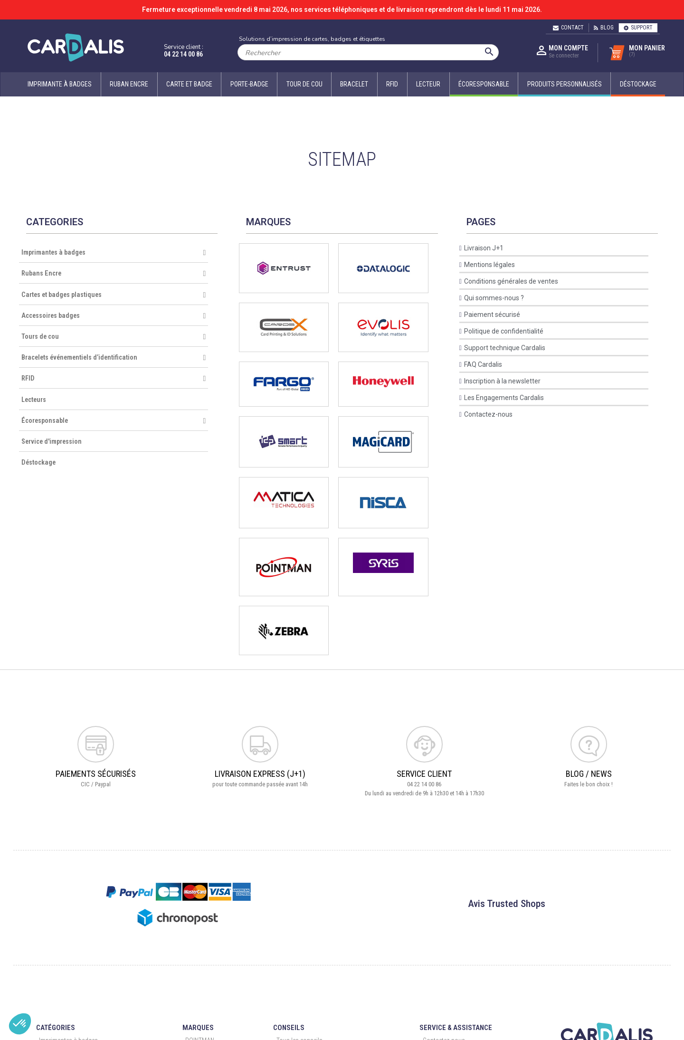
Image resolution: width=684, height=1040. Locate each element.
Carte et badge (189, 84)
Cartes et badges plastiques (113, 295)
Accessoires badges (113, 315)
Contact (568, 27)
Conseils (288, 1027)
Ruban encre (129, 84)
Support (638, 27)
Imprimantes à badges (113, 252)
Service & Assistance (455, 1027)
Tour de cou (304, 84)
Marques (198, 1027)
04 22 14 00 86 (183, 54)
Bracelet (354, 84)
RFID (392, 84)
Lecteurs (33, 400)
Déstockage (38, 462)
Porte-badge (249, 84)
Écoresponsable (113, 420)
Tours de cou (113, 336)
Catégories (55, 1027)
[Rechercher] (368, 52)
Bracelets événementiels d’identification (113, 357)
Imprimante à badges (60, 84)
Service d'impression (51, 442)
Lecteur (428, 84)
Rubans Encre (113, 273)
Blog (604, 27)
